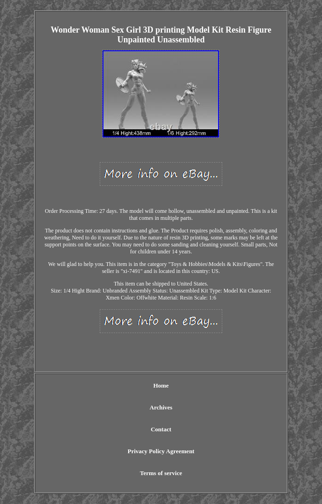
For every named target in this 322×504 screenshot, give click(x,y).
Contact (161, 429)
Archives (161, 407)
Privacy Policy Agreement (161, 451)
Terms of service (161, 473)
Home (161, 385)
